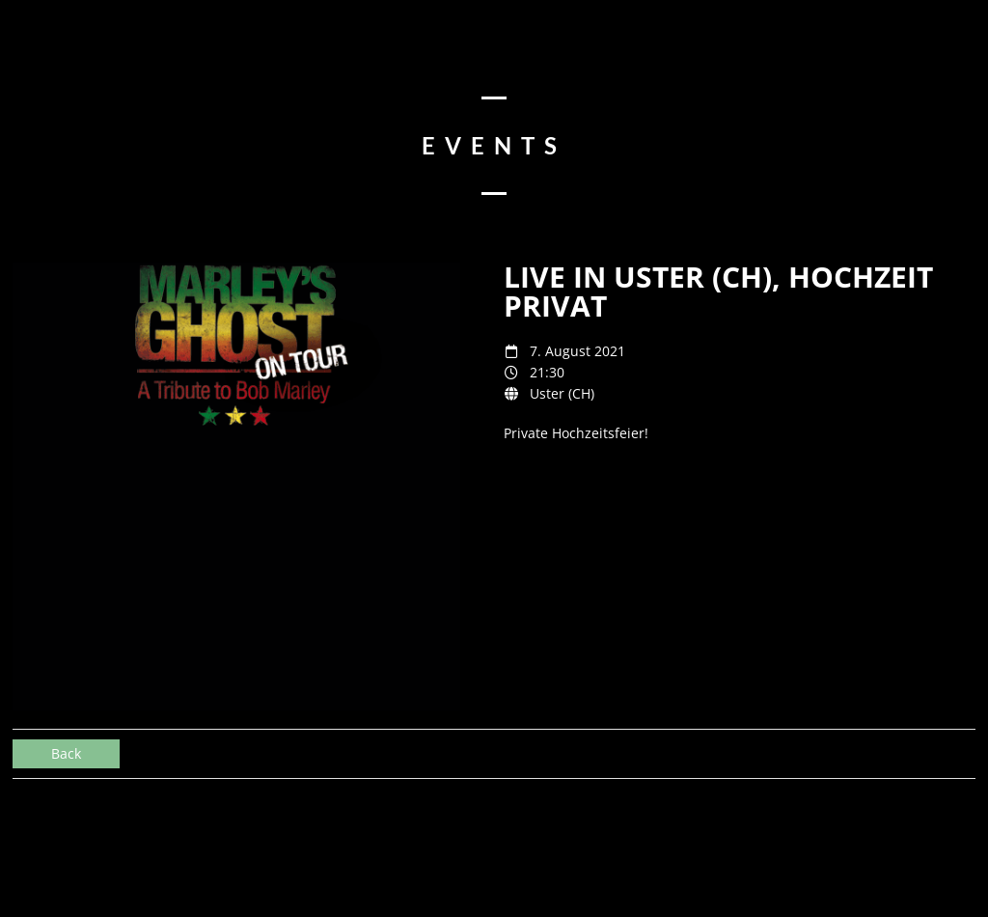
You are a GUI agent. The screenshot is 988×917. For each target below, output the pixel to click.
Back (66, 753)
